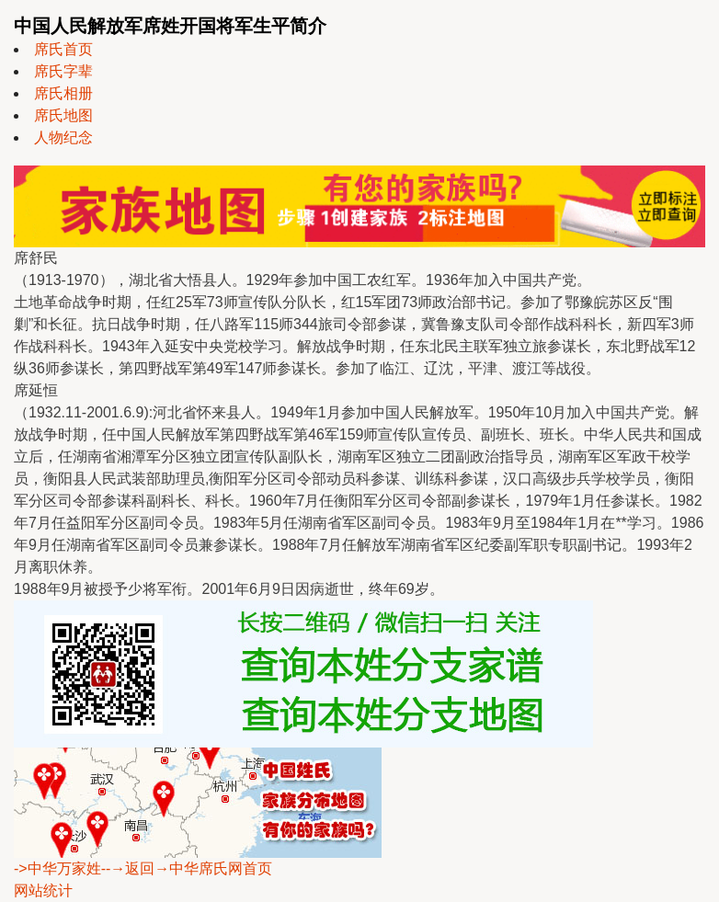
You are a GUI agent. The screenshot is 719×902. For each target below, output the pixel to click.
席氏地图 (63, 115)
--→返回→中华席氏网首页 (187, 868)
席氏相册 (63, 93)
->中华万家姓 (57, 868)
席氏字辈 (63, 71)
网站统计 (43, 890)
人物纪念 (63, 137)
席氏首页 (63, 49)
